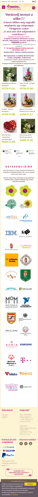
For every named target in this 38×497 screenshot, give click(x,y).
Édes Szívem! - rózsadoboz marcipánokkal (7, 137)
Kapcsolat (4, 1)
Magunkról (14, 1)
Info (9, 1)
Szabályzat (14, 494)
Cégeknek (4, 417)
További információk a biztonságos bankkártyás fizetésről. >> (9, 463)
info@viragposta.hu (25, 417)
